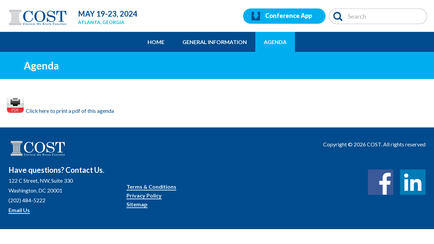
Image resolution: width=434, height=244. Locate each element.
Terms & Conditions (151, 186)
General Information (214, 42)
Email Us (19, 210)
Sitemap (136, 204)
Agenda (275, 42)
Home (155, 42)
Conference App (282, 16)
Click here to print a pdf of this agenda (60, 110)
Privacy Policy (144, 195)
